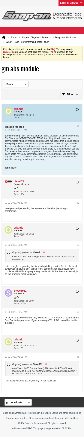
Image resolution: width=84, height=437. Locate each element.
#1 (78, 126)
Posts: (17, 117)
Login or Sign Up (71, 3)
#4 (78, 312)
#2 (78, 203)
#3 (78, 245)
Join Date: (19, 115)
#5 (78, 357)
